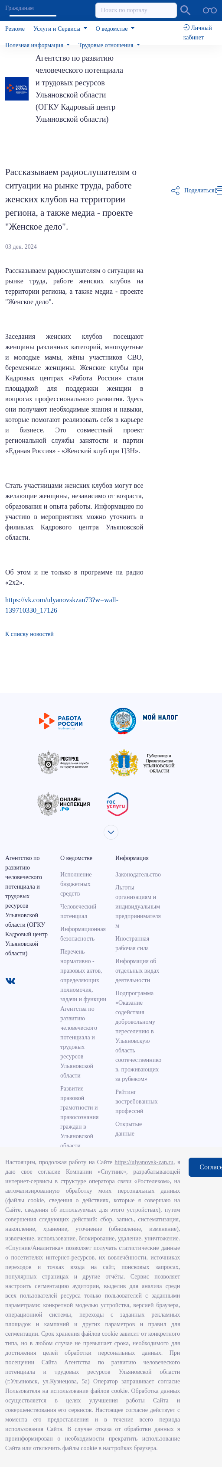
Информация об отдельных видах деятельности (137, 970)
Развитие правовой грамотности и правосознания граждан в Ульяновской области (79, 1117)
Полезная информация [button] (35, 45)
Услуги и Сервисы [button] (57, 29)
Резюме (15, 29)
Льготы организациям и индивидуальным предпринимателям (138, 906)
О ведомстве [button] (112, 29)
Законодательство (138, 874)
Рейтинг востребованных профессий (136, 1101)
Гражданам (19, 8)
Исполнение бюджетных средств (76, 884)
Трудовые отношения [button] (106, 45)
